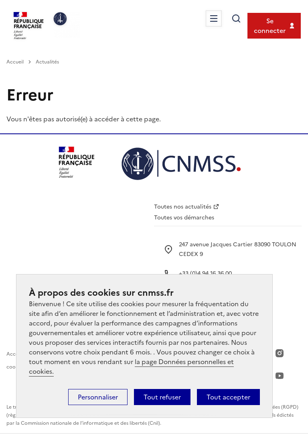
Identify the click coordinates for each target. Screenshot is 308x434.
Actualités (47, 62)
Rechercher (236, 18)
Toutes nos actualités (182, 207)
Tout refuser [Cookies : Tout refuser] (162, 397)
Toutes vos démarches (184, 217)
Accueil (15, 62)
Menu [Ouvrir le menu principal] (214, 18)
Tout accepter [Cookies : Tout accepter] (228, 397)
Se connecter (270, 25)
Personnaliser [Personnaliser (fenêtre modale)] (98, 397)
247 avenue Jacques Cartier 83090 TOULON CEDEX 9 (237, 249)
